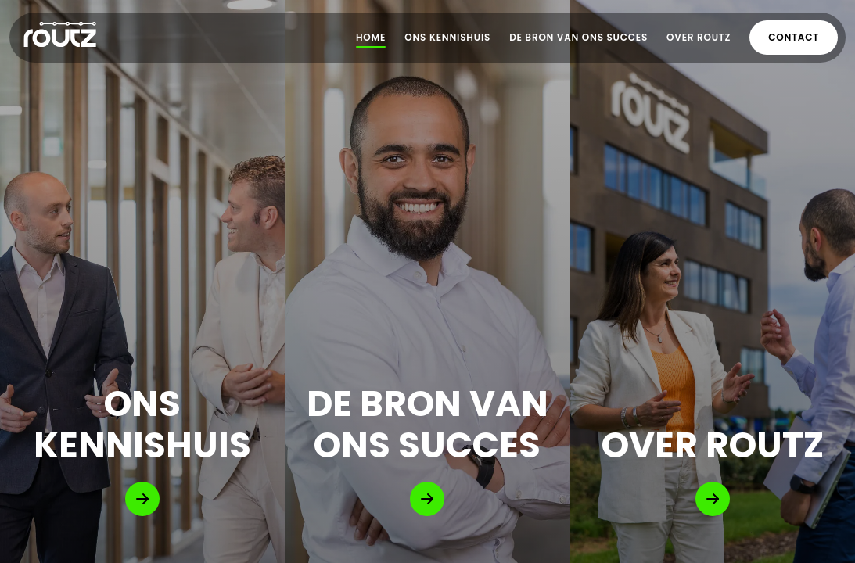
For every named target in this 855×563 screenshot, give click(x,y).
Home (371, 37)
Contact (793, 37)
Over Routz (698, 37)
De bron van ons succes (578, 37)
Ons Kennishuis (447, 37)
